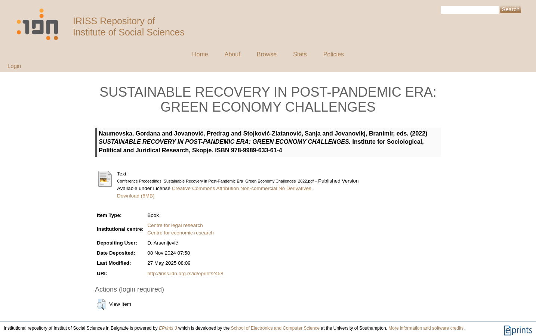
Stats (299, 54)
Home (200, 54)
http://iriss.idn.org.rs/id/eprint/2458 (185, 273)
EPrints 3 (168, 328)
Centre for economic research (180, 233)
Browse (267, 54)
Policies (333, 54)
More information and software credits (425, 328)
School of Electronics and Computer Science (275, 328)
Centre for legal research (175, 225)
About (232, 54)
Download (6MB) (136, 196)
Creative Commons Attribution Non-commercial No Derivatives (241, 188)
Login (14, 66)
